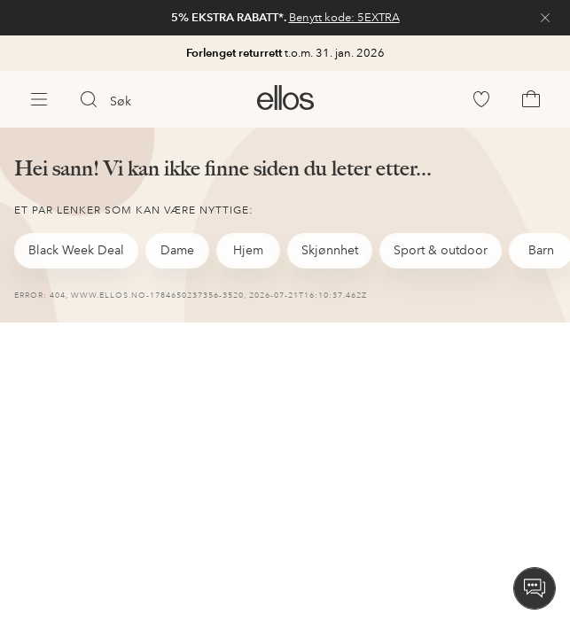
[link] (285, 17)
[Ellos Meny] (39, 99)
